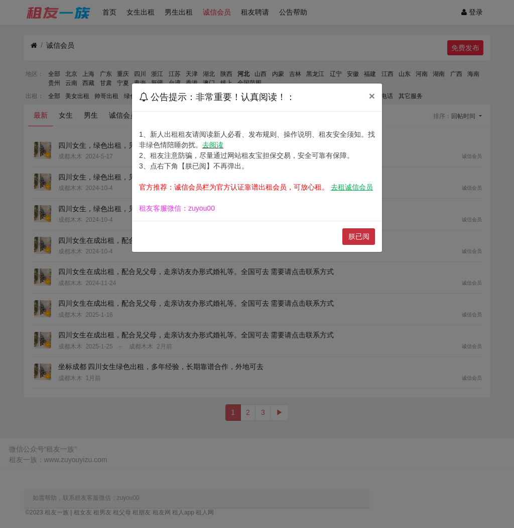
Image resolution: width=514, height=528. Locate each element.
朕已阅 (358, 236)
